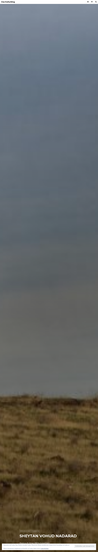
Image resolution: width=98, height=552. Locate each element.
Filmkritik (35, 531)
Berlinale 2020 (25, 531)
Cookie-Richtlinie (44, 548)
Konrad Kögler (45, 543)
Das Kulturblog (8, 2)
